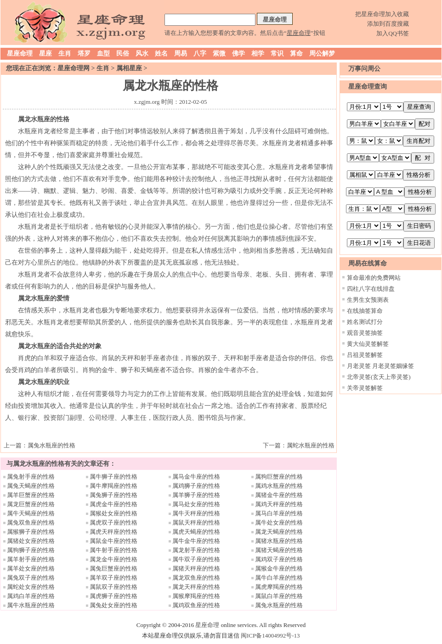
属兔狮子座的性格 (113, 494)
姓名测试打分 (365, 321)
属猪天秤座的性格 (196, 568)
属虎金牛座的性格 (113, 504)
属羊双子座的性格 (113, 577)
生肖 (64, 53)
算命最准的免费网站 (374, 277)
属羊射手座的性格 (31, 559)
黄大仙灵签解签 (368, 343)
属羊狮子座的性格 (196, 494)
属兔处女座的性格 (113, 605)
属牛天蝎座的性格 (31, 513)
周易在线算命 (367, 263)
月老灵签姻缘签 (393, 365)
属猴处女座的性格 (113, 513)
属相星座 (129, 68)
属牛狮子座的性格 (113, 476)
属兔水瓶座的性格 (51, 445)
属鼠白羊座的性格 (279, 596)
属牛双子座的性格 (196, 559)
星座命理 (20, 53)
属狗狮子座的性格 (31, 550)
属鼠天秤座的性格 (196, 522)
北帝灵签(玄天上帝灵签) (379, 376)
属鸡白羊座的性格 (31, 596)
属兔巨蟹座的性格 (113, 568)
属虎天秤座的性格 (113, 531)
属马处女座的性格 (196, 504)
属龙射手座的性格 (196, 550)
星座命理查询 (367, 86)
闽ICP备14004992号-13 (270, 635)
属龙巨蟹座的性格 (31, 504)
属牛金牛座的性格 (196, 540)
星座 (45, 53)
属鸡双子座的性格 (279, 559)
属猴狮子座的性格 (31, 531)
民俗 (122, 53)
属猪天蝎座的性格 (279, 550)
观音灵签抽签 (365, 332)
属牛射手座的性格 (113, 550)
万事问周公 (364, 68)
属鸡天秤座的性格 (279, 504)
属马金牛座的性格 (196, 476)
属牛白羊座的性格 (279, 577)
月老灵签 (359, 365)
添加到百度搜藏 (388, 23)
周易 (180, 53)
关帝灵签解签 (365, 387)
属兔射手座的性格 (31, 476)
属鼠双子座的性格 (113, 586)
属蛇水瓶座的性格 (310, 445)
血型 (103, 53)
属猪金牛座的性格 (279, 494)
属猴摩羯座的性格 (196, 596)
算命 (296, 53)
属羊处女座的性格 (31, 568)
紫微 (219, 53)
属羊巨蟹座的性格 (31, 494)
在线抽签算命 (365, 310)
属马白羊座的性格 (279, 513)
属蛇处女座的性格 (31, 586)
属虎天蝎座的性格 (196, 531)
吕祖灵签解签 (365, 354)
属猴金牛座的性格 (279, 568)
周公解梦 (322, 53)
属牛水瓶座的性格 (31, 605)
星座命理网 (73, 68)
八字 (199, 53)
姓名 (161, 53)
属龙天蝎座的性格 (279, 531)
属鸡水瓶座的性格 (279, 485)
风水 (142, 53)
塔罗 (84, 53)
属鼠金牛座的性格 (113, 540)
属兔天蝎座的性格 (31, 485)
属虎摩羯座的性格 (279, 586)
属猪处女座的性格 (31, 540)
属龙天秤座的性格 (196, 586)
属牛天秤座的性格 (196, 513)
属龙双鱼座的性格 (196, 577)
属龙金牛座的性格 (113, 559)
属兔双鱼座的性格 (31, 522)
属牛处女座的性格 (279, 522)
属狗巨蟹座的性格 (279, 476)
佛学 (238, 53)
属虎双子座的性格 (113, 522)
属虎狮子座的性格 (113, 596)
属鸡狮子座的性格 (196, 485)
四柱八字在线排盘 (371, 288)
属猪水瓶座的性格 (279, 540)
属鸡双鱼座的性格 (196, 605)
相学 (257, 53)
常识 (277, 53)
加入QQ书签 (392, 33)
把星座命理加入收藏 (382, 14)
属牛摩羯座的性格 (113, 485)
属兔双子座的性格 (31, 577)
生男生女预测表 (368, 299)
